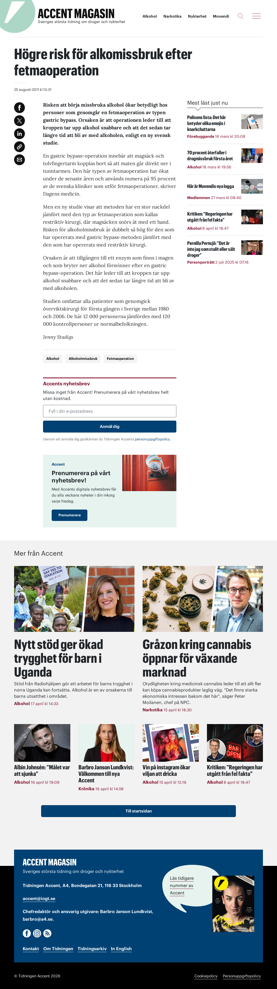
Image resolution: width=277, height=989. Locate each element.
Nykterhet (197, 16)
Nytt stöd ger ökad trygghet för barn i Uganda (60, 657)
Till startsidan (139, 810)
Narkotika (172, 16)
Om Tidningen (58, 948)
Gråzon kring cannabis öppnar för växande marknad (198, 657)
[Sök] (241, 16)
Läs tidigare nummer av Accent (182, 885)
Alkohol (150, 16)
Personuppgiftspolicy (242, 975)
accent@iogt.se (39, 898)
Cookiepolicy (205, 975)
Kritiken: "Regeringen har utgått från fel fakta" (234, 769)
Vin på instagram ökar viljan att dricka (166, 769)
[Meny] (256, 16)
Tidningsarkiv (92, 948)
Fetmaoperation (120, 358)
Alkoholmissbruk (83, 358)
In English (121, 948)
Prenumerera (69, 515)
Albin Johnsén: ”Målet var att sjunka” (42, 769)
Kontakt (31, 948)
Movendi (221, 16)
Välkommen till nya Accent (106, 773)
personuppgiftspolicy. (153, 439)
